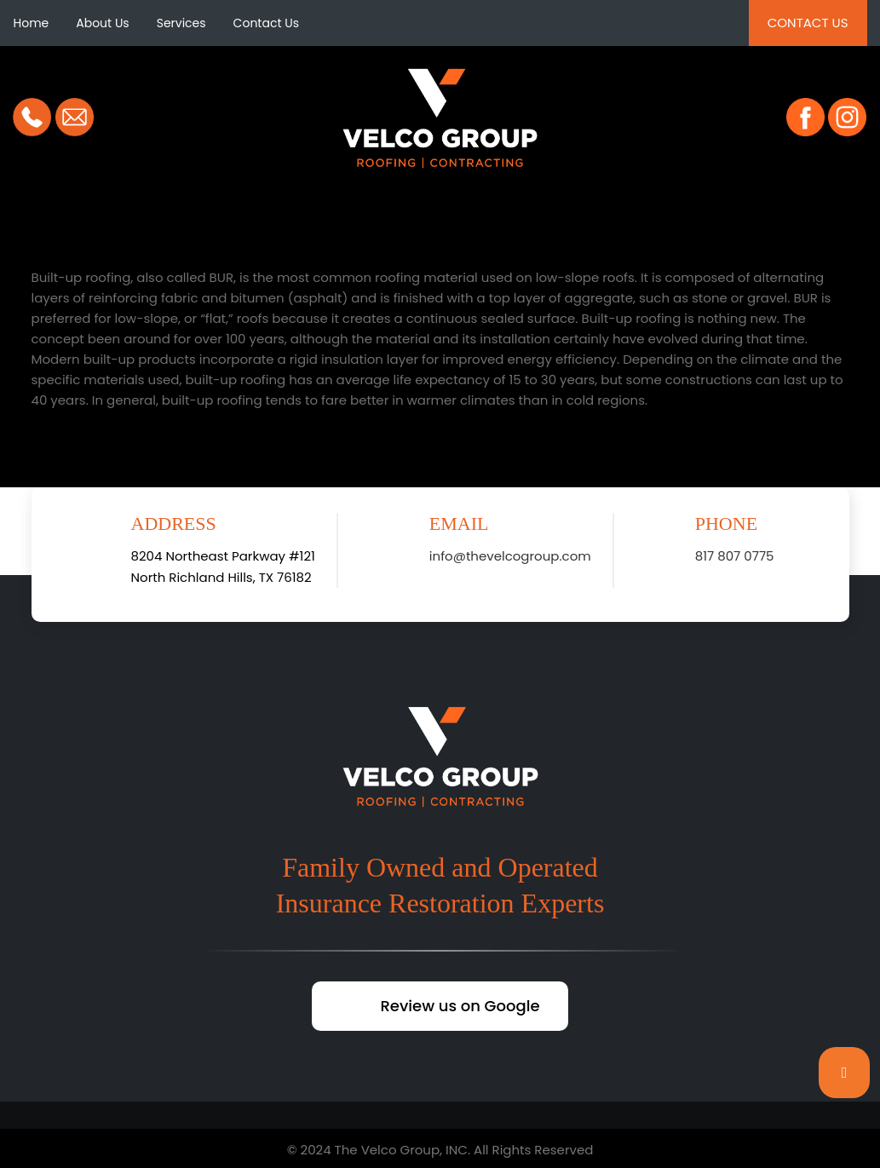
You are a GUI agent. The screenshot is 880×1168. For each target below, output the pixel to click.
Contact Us (266, 23)
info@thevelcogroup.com (510, 556)
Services (181, 23)
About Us (102, 23)
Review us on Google (459, 1005)
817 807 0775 (734, 556)
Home (31, 23)
